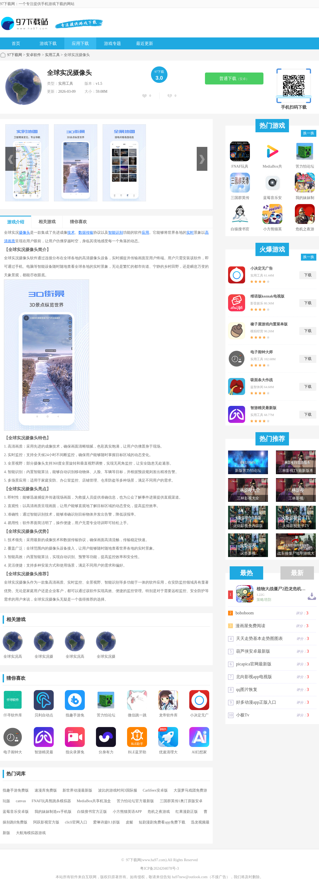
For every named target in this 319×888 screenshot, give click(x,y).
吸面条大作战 (261, 380)
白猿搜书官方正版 (92, 812)
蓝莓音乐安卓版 (16, 812)
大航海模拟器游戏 (31, 833)
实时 (190, 233)
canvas (21, 801)
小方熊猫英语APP (127, 812)
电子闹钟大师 (261, 352)
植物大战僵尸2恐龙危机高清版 (282, 589)
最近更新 (144, 43)
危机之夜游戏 (159, 812)
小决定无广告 (261, 268)
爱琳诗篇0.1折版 (106, 822)
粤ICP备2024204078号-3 (159, 868)
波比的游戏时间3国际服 (117, 790)
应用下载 (80, 43)
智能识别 (115, 233)
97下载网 (14, 55)
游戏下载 (48, 43)
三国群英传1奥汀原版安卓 (181, 801)
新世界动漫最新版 (77, 790)
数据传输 (85, 233)
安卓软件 (33, 55)
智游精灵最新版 (263, 408)
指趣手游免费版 (16, 790)
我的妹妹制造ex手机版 (53, 812)
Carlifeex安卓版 (155, 790)
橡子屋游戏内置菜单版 (269, 324)
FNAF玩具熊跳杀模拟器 (51, 801)
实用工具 (52, 55)
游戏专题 (112, 43)
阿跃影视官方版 (46, 822)
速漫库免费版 (46, 790)
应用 (145, 233)
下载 (308, 275)
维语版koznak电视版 (267, 296)
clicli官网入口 (76, 822)
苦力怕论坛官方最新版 (135, 801)
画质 (11, 241)
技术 (71, 233)
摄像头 (24, 233)
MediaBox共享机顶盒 (94, 801)
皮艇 (129, 822)
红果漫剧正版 (186, 812)
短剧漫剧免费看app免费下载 (162, 822)
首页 (16, 43)
